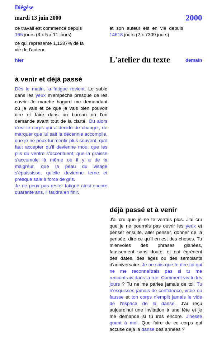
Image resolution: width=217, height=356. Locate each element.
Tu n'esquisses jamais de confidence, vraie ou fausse (155, 290)
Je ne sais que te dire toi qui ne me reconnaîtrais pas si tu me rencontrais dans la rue (155, 271)
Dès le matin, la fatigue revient (49, 89)
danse (147, 329)
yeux (41, 95)
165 (19, 34)
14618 (116, 34)
